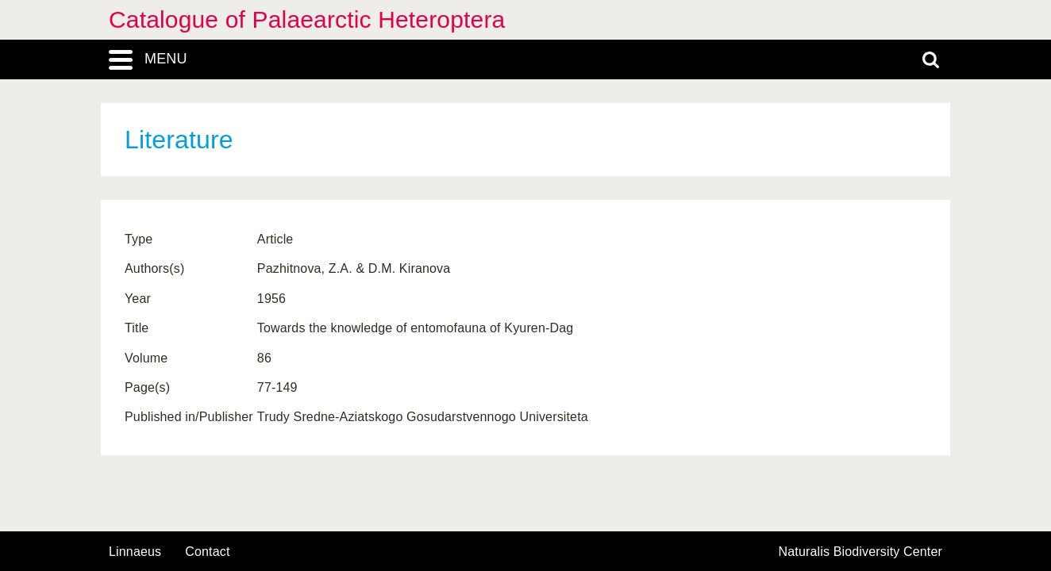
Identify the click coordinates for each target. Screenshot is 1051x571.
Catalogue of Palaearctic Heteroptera (307, 19)
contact (207, 551)
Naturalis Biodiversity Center (861, 552)
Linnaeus (135, 552)
